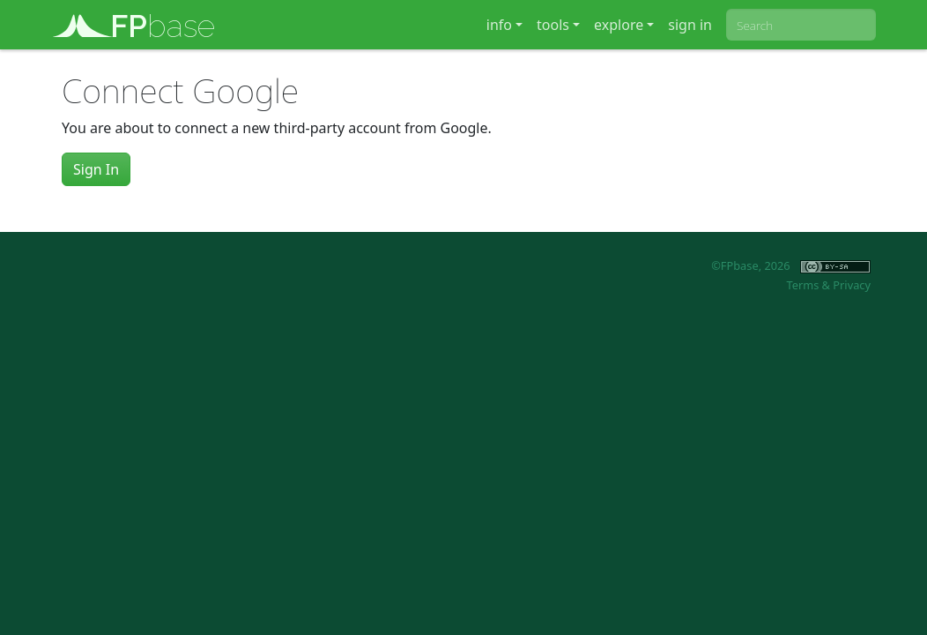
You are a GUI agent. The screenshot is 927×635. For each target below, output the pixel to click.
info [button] (499, 24)
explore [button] (618, 24)
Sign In (96, 169)
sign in (690, 24)
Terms (802, 285)
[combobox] (801, 25)
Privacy (852, 285)
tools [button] (553, 24)
